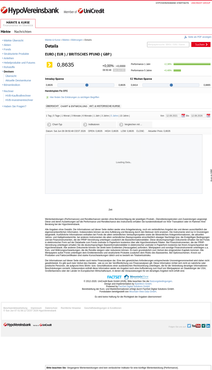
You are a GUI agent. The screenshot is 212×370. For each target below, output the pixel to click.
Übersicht (11, 76)
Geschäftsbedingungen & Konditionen (102, 308)
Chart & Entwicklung (74, 106)
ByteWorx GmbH (143, 284)
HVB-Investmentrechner (19, 100)
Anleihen (9, 58)
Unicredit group (200, 3)
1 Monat (65, 115)
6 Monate (87, 115)
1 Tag (48, 115)
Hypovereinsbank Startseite (172, 3)
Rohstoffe (9, 67)
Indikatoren (94, 124)
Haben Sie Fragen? (15, 106)
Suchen (200, 44)
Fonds (7, 49)
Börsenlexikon (12, 84)
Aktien (7, 44)
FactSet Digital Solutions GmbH (134, 286)
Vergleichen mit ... (133, 124)
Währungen (76, 40)
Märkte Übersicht (13, 40)
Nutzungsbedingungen (161, 281)
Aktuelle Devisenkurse (18, 80)
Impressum (36, 308)
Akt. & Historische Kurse (104, 106)
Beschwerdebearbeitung (15, 308)
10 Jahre (124, 115)
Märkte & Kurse (52, 40)
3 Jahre (105, 115)
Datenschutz (51, 308)
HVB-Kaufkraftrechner (18, 95)
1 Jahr (97, 115)
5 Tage (56, 115)
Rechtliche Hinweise (71, 308)
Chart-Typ (57, 124)
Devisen (9, 71)
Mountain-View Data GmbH (142, 291)
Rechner (9, 91)
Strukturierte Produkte (16, 53)
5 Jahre (114, 115)
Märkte (65, 40)
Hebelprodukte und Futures (19, 62)
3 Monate (76, 115)
